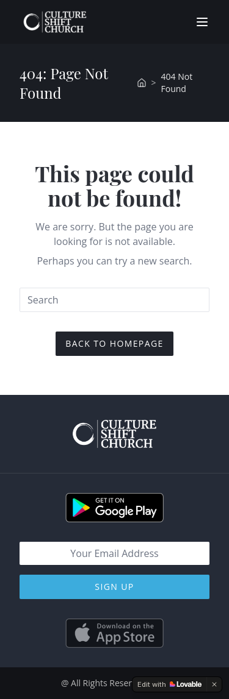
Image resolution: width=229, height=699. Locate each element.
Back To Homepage (114, 343)
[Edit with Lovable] (169, 684)
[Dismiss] (214, 684)
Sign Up (114, 586)
